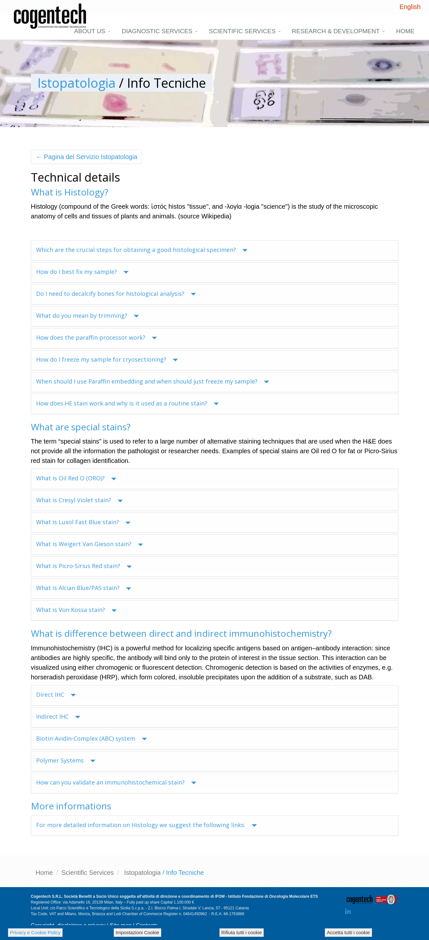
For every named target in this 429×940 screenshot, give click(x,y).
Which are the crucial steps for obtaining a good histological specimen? (142, 250)
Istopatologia (76, 83)
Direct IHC (56, 694)
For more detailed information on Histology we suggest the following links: (146, 825)
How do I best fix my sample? (82, 271)
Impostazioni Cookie (137, 932)
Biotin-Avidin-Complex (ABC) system (91, 738)
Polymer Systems (65, 760)
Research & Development (336, 31)
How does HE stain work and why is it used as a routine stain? (127, 403)
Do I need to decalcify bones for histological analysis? (116, 293)
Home (405, 31)
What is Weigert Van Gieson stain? (89, 544)
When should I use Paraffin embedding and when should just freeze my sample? (152, 381)
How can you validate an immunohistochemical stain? (116, 782)
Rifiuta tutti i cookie (241, 932)
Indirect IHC (58, 716)
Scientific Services (242, 31)
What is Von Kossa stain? (76, 610)
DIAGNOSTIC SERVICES (157, 31)
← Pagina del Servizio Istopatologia (87, 156)
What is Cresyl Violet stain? (79, 500)
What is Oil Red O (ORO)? (76, 478)
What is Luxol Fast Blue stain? (83, 522)
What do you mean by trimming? (87, 315)
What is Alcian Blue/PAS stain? (83, 588)
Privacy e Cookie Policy (35, 932)
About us (89, 31)
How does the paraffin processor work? (96, 337)
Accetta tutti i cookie (348, 932)
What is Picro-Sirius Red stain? (84, 566)
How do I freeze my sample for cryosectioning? (107, 359)
